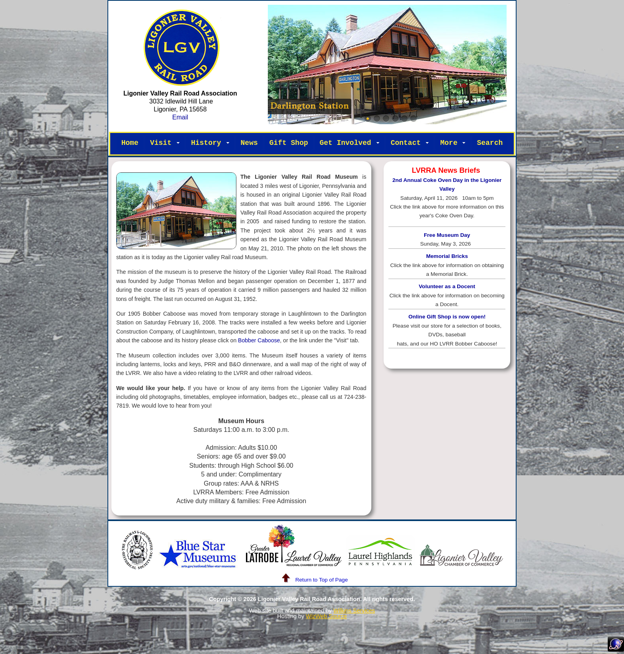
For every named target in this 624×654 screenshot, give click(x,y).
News (249, 143)
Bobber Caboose (259, 340)
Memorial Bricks (447, 256)
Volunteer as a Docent (447, 286)
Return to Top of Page (312, 580)
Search (490, 143)
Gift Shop (288, 143)
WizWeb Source (326, 616)
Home (129, 143)
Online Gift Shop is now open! (447, 317)
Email (180, 117)
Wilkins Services (354, 610)
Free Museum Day (447, 235)
